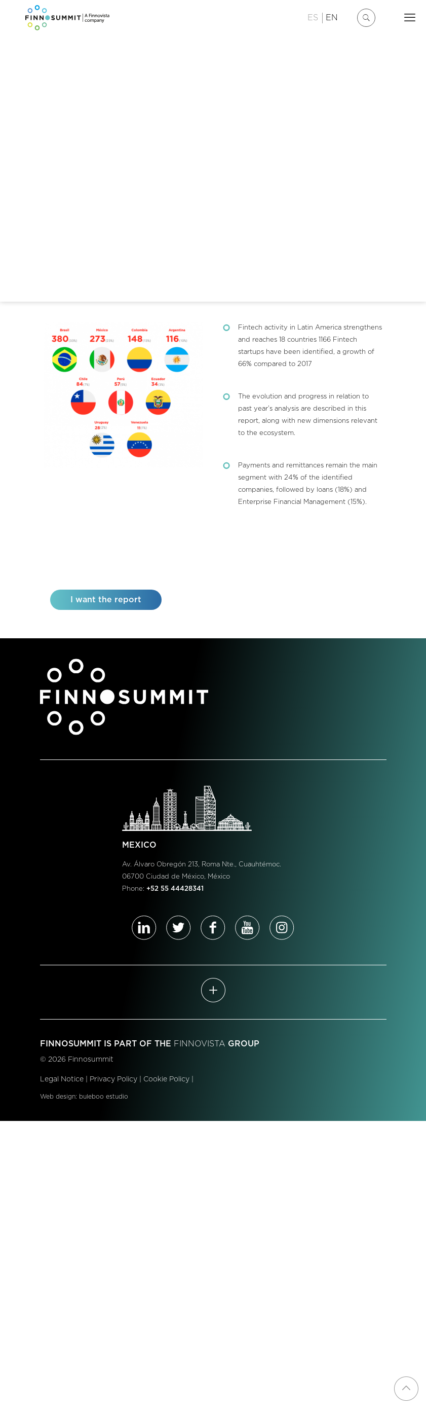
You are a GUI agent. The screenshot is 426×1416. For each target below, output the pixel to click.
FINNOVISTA (199, 1044)
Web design (57, 1097)
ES (312, 18)
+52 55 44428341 (175, 889)
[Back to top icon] (406, 1388)
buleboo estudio (103, 1097)
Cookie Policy (166, 1079)
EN (332, 18)
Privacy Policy (113, 1079)
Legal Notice (62, 1079)
